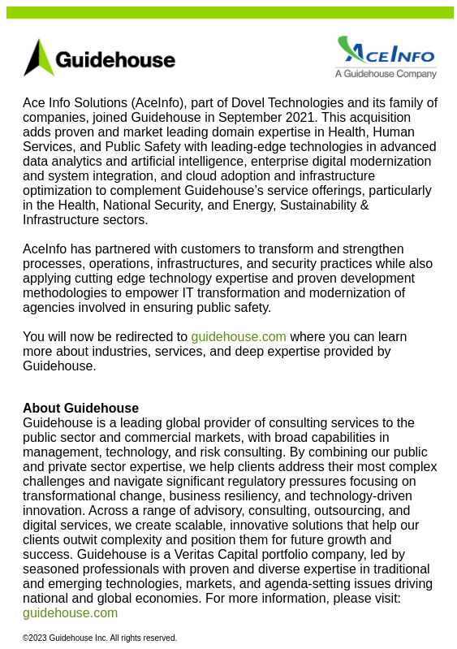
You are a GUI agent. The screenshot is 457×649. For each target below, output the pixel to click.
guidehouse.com (239, 337)
